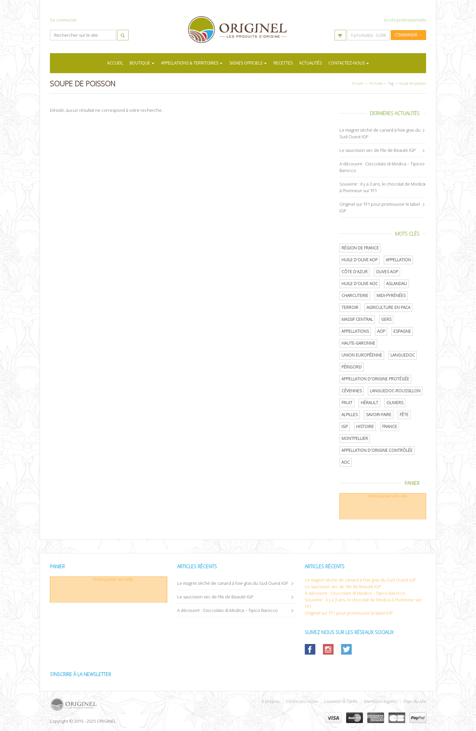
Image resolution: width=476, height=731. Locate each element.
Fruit (346, 403)
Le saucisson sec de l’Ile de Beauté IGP (377, 150)
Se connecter (63, 20)
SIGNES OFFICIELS (248, 63)
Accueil (357, 83)
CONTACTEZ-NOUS (348, 63)
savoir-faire (378, 414)
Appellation (398, 260)
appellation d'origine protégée (375, 379)
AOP (381, 331)
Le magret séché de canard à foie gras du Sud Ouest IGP (232, 583)
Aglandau (396, 283)
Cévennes (351, 391)
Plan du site (415, 701)
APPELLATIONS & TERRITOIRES (191, 63)
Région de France (360, 248)
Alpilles (349, 414)
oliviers (394, 403)
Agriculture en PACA (388, 307)
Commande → (408, 35)
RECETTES (283, 63)
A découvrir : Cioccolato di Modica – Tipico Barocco (227, 610)
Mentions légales (380, 701)
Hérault (369, 403)
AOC (345, 462)
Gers (386, 319)
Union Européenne (361, 355)
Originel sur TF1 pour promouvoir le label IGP (349, 613)
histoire (365, 426)
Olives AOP (387, 272)
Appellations (355, 331)
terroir (349, 307)
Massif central (357, 319)
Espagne (402, 331)
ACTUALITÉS (310, 63)
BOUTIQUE (142, 63)
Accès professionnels (405, 20)
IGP (344, 426)
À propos (270, 701)
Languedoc (402, 355)
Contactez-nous (301, 701)
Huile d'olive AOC (359, 283)
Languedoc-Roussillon (395, 391)
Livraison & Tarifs (340, 701)
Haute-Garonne (358, 343)
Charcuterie (354, 295)
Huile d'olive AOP (359, 260)
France (389, 426)
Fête (404, 414)
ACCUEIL (115, 63)
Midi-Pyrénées (391, 295)
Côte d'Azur (354, 272)
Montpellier (354, 438)
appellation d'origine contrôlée (377, 450)
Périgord (351, 367)
